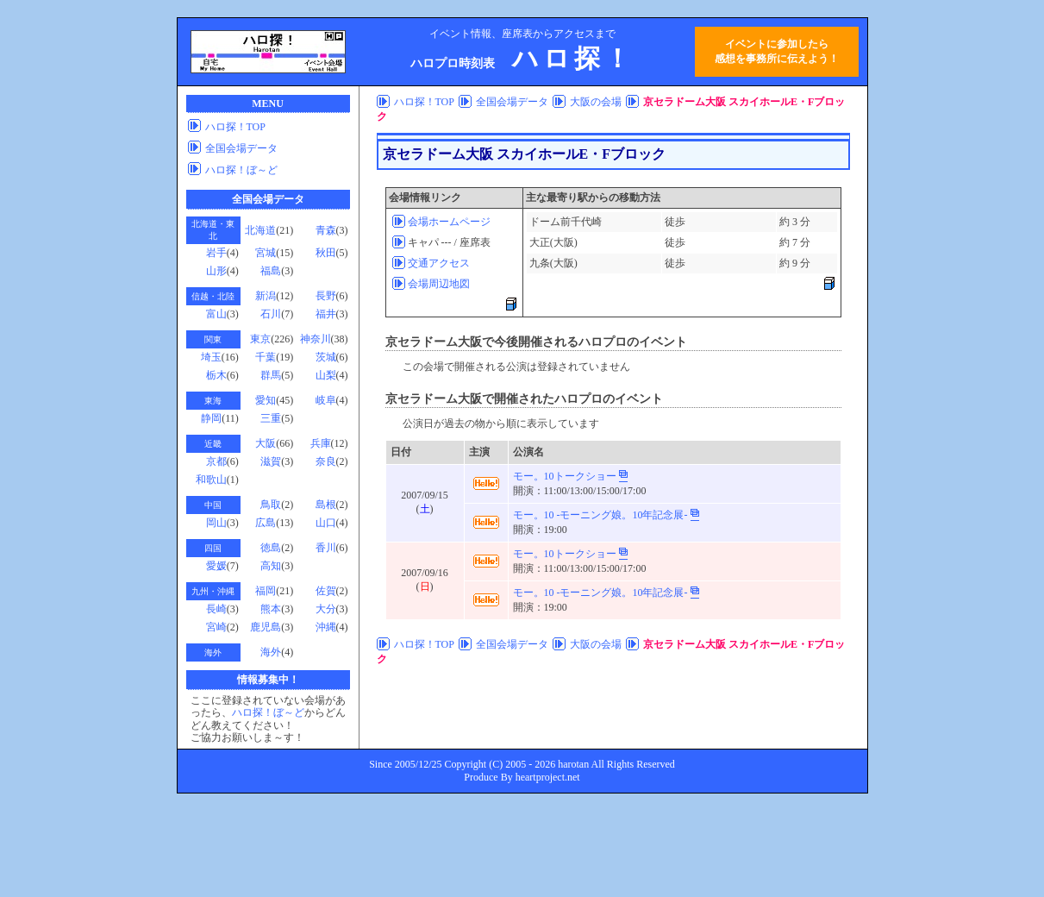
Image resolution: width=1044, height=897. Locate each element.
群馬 (270, 375)
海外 (270, 652)
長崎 (216, 609)
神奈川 (315, 339)
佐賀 (326, 591)
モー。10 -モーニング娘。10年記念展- (600, 515)
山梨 (326, 375)
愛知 (265, 400)
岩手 (216, 253)
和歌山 (211, 480)
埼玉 (211, 357)
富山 (216, 314)
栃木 (216, 375)
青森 (326, 230)
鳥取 (270, 505)
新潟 (265, 296)
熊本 (270, 609)
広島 (265, 523)
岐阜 (326, 400)
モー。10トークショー (564, 476)
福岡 (265, 591)
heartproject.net (548, 777)
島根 (326, 505)
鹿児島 (265, 627)
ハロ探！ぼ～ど (241, 170)
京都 (216, 461)
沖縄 (326, 627)
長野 (326, 296)
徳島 (270, 548)
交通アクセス (439, 263)
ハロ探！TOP (235, 127)
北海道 (260, 230)
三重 (270, 418)
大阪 (265, 443)
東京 (260, 339)
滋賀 (270, 461)
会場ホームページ (449, 222)
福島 (270, 271)
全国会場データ (241, 148)
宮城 (265, 253)
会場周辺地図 (439, 284)
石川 (270, 314)
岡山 (216, 523)
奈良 (326, 461)
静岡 (211, 418)
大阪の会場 (596, 102)
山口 (326, 523)
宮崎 (216, 627)
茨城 (326, 357)
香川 (326, 548)
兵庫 (320, 443)
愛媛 (216, 566)
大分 (326, 609)
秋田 (326, 253)
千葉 (265, 357)
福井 (326, 314)
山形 (216, 271)
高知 (270, 566)
